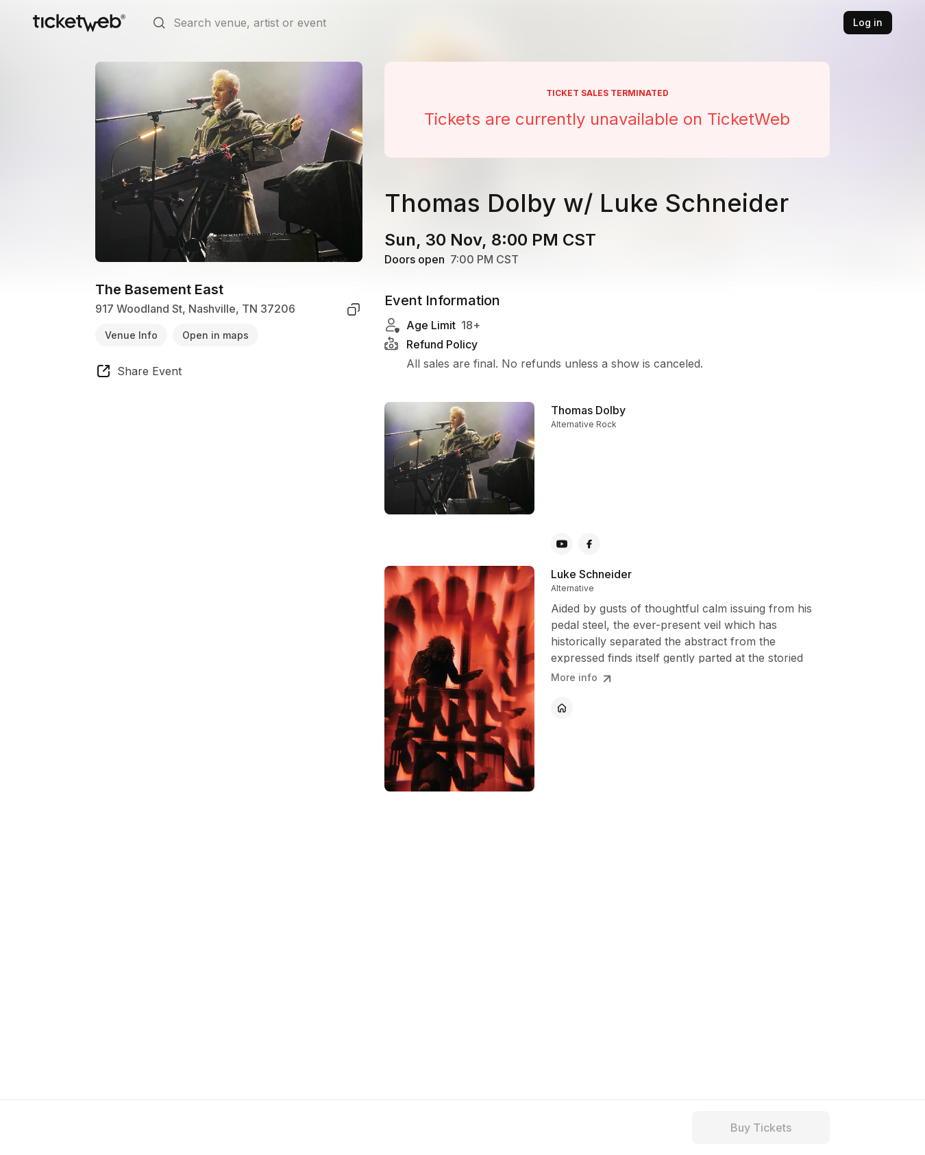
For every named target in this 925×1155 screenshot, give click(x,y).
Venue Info (131, 335)
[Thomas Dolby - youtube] (562, 544)
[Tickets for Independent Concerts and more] (79, 23)
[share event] (138, 373)
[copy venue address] (353, 309)
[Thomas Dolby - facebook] (589, 544)
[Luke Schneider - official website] (562, 708)
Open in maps (215, 335)
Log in (868, 22)
